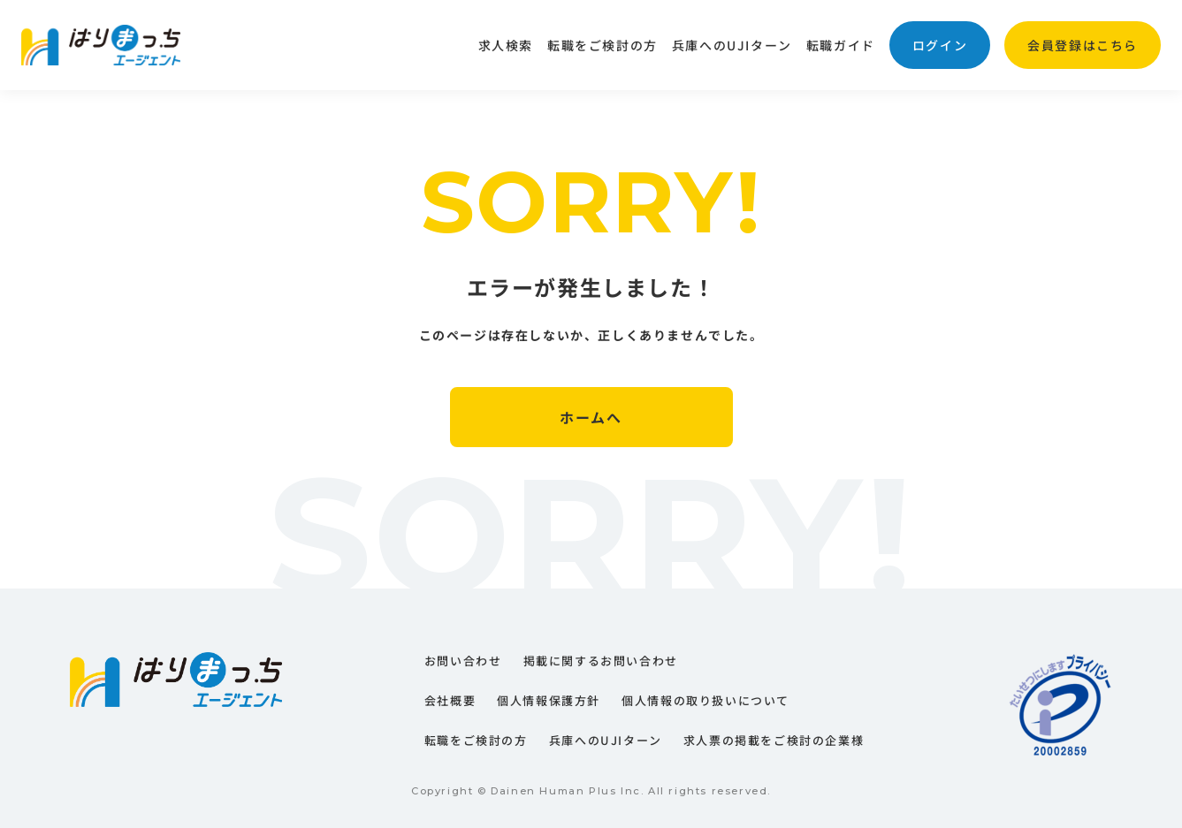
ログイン (939, 45)
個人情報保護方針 (548, 700)
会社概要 (450, 700)
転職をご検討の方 (602, 45)
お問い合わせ (463, 660)
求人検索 (505, 45)
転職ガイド (840, 45)
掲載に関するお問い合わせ (600, 660)
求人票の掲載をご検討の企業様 (773, 740)
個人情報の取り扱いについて (705, 700)
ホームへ (591, 417)
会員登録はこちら (1082, 45)
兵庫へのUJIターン (732, 45)
